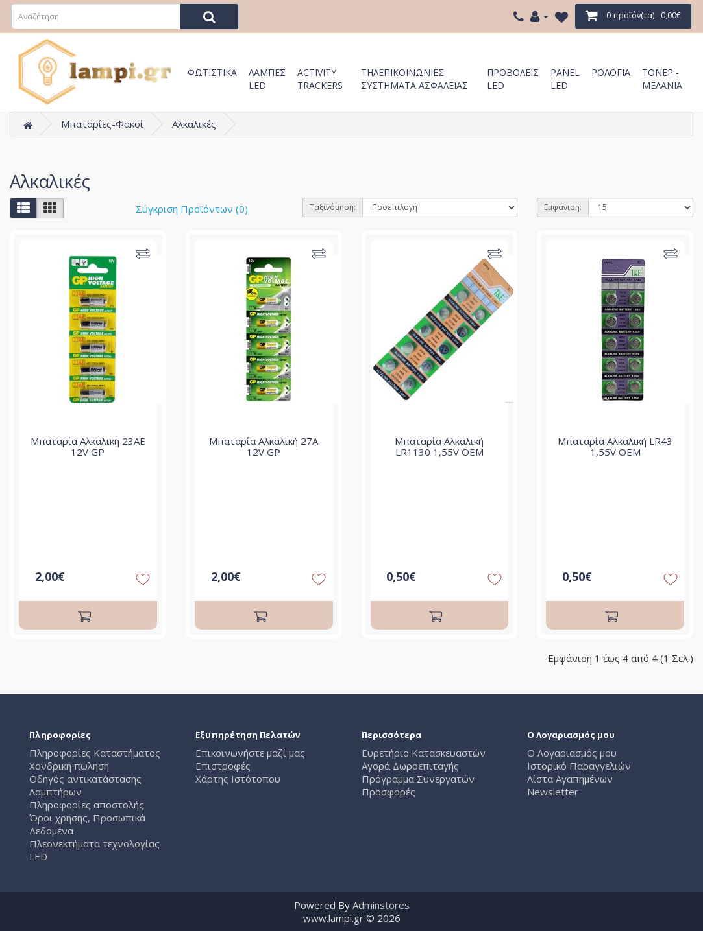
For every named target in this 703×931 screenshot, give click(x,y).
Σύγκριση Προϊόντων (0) (192, 208)
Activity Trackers (320, 77)
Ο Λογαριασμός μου (572, 752)
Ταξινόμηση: (333, 207)
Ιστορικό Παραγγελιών (579, 765)
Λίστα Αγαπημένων (570, 778)
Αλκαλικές (194, 123)
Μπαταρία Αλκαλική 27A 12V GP (263, 446)
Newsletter (552, 791)
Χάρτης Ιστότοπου (237, 778)
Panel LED (565, 77)
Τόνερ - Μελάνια (662, 77)
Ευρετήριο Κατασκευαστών (424, 752)
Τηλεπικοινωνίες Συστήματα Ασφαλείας (414, 77)
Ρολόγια (610, 72)
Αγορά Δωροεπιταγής (410, 765)
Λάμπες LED (267, 77)
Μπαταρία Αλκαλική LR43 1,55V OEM (615, 446)
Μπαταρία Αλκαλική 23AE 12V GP (88, 446)
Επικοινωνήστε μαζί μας (250, 752)
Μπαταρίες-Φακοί (102, 123)
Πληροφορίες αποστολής (86, 804)
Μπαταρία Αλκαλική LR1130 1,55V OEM (439, 446)
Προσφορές (388, 791)
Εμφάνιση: (563, 207)
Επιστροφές (223, 765)
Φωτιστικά (212, 72)
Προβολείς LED (513, 77)
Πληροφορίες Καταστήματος (94, 752)
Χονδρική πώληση (69, 765)
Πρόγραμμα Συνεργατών (418, 778)
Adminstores (381, 905)
